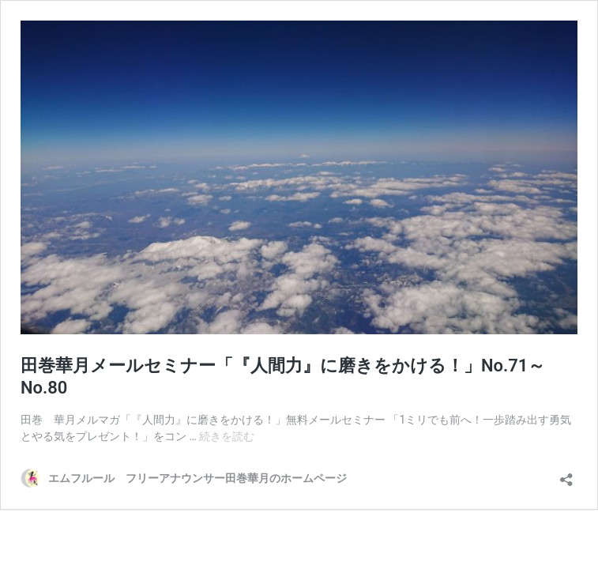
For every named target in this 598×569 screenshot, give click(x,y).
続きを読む (226, 436)
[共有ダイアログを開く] (566, 474)
